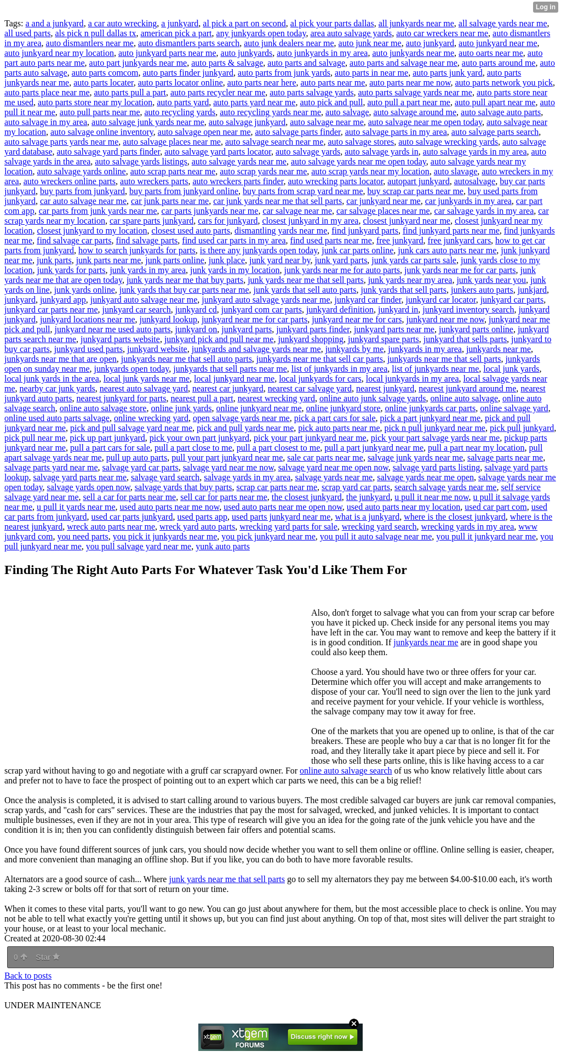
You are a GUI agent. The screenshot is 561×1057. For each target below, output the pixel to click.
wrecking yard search (379, 526)
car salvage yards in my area (484, 210)
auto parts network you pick (504, 82)
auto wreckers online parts (70, 181)
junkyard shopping (311, 339)
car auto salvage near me (83, 201)
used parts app (202, 516)
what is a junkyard (367, 516)
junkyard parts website (120, 339)
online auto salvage (465, 398)
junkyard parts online (476, 329)
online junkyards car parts (430, 408)
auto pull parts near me (100, 112)
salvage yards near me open (425, 477)
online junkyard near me (259, 408)
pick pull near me (35, 437)
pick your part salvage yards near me (435, 437)
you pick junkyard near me (268, 536)
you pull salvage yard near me (138, 546)
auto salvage (347, 112)
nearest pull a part (201, 398)
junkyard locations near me (87, 319)
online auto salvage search (346, 770)
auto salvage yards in (382, 151)
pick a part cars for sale (335, 418)
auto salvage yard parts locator (217, 151)
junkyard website (157, 349)
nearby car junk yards (57, 388)
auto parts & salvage (227, 62)
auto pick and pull (331, 102)
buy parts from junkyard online (183, 191)
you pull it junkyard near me (486, 536)
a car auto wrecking (122, 23)
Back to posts (27, 975)
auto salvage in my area (45, 122)
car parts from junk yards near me (98, 210)
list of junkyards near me (435, 368)
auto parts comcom (105, 72)
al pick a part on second (244, 23)
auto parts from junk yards (284, 72)
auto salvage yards (308, 151)
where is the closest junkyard (455, 516)
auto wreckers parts (154, 181)
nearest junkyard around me (467, 388)
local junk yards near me (147, 378)
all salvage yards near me (503, 23)
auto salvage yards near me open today (358, 161)
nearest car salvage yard (310, 388)
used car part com (495, 507)
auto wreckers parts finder (237, 181)
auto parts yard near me (254, 102)
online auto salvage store (103, 408)
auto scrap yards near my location (370, 171)
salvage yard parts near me (80, 477)
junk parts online (174, 260)
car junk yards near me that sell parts (277, 201)
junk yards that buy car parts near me (184, 289)
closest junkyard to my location (92, 230)
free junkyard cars (459, 240)
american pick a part (175, 33)
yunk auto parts (223, 546)
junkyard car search (136, 309)
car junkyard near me (383, 201)
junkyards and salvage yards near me (256, 349)
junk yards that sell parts (403, 289)
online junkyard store (343, 408)
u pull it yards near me (76, 507)
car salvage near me (297, 210)
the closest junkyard (307, 497)
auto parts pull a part (130, 92)
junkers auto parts (482, 289)
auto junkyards (247, 53)
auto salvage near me (327, 122)
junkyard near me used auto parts (113, 329)
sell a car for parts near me (129, 497)
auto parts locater (103, 82)
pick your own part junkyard (199, 437)
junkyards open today (131, 368)
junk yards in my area (148, 270)
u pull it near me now (431, 497)
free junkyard (399, 240)
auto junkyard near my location (59, 53)
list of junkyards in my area (339, 368)
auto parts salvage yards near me (415, 92)
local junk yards (511, 368)
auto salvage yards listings (141, 161)
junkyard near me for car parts (254, 319)
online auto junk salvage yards (372, 398)
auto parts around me (499, 62)
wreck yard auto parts (197, 526)
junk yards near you (491, 280)
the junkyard (368, 497)
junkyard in (398, 309)
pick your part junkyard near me (310, 437)
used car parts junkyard (132, 516)
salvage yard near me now (228, 467)
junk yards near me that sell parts (306, 280)
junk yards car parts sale (413, 260)
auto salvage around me (415, 112)
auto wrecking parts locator (335, 181)
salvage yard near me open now (333, 467)
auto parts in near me (371, 72)
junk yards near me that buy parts (185, 280)
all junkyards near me (416, 23)
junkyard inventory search (468, 309)
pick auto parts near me (339, 428)
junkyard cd (196, 309)
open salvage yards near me (241, 418)
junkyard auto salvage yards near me (266, 299)
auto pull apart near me (495, 102)
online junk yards (181, 408)
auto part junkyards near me (138, 62)
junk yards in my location (235, 270)
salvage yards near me (334, 477)
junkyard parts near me (394, 329)
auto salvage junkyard (247, 122)
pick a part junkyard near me (430, 418)
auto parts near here (261, 82)
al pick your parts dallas (332, 23)
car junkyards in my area (468, 201)
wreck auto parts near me (111, 526)
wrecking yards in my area (467, 526)
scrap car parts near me (277, 487)
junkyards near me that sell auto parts (186, 358)
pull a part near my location (476, 447)
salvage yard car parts (140, 467)
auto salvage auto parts (501, 112)
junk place (227, 260)
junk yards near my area (410, 280)
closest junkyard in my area (310, 220)
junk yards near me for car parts (460, 270)
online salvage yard (514, 408)
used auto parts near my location (404, 507)
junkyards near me (498, 349)
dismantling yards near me (280, 230)
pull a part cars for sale (110, 447)
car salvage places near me (383, 210)
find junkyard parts (364, 230)
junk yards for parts (71, 270)
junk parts (54, 260)
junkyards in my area (425, 349)
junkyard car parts (512, 299)
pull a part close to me (193, 447)
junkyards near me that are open (60, 358)
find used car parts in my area (233, 240)
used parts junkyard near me (281, 516)
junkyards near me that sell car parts (319, 358)
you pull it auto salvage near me (376, 536)
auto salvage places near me (172, 141)
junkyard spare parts (383, 339)
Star (48, 957)
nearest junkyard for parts (122, 398)
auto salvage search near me (274, 141)
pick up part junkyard (107, 437)
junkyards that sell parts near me (230, 368)
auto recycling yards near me (270, 112)
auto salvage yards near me (239, 161)
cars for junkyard (227, 220)
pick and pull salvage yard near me (131, 428)
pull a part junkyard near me (373, 447)
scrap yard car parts (356, 487)
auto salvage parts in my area (396, 132)
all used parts (27, 33)
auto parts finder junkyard (187, 72)
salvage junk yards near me (415, 457)
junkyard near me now (445, 319)
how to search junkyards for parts (137, 250)
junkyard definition (340, 309)
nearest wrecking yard (276, 398)
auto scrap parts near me (172, 171)
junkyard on (196, 329)
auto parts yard (183, 102)
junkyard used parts (88, 349)
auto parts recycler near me (217, 92)
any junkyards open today (261, 33)
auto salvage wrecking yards (448, 141)
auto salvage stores (361, 141)
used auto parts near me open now (283, 507)
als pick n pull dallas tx (95, 33)
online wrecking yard (151, 418)
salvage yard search (165, 477)
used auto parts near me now (170, 507)
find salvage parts (147, 240)
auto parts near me (333, 82)
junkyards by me (354, 349)
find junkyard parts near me (451, 230)
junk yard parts (340, 260)
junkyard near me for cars (357, 319)
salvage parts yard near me (51, 467)
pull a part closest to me (278, 447)
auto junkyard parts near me (167, 53)
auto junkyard (430, 43)
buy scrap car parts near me (415, 191)
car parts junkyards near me (210, 210)
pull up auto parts (137, 457)
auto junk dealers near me (289, 43)
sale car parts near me (325, 457)
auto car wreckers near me (442, 33)
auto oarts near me (491, 53)
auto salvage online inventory (101, 132)
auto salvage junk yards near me (147, 122)
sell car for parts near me (223, 497)
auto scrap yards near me (263, 171)
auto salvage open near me (204, 132)
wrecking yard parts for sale (288, 526)
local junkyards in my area (412, 378)
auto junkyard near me (498, 43)
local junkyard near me (234, 378)
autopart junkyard (418, 181)
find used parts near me (331, 240)
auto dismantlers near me (90, 43)
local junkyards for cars (320, 378)
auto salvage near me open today (425, 122)
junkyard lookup (168, 319)
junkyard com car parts (261, 309)
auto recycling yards (179, 112)
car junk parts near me (170, 201)
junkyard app (63, 299)
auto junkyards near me (413, 53)
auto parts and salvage (306, 62)
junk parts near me (108, 260)
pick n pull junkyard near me (435, 428)
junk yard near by (279, 260)
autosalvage (475, 181)
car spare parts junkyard (151, 220)
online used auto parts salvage (57, 418)
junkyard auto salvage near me (143, 299)
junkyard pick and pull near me (219, 339)
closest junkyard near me (406, 220)
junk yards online (84, 289)
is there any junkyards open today (258, 250)
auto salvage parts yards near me (61, 141)
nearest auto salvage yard (144, 388)
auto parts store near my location (95, 102)
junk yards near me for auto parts (342, 270)
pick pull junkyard (522, 428)
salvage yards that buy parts (183, 487)
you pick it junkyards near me (165, 536)
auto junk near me (370, 43)
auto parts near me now (409, 82)
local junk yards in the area (51, 378)
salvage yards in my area (247, 477)
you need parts (82, 536)
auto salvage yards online (81, 171)
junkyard (20, 299)
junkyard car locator (440, 299)
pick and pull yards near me (245, 428)
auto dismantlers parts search (188, 43)
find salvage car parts (74, 240)
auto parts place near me (46, 92)
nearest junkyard (385, 388)
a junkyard (179, 23)
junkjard (532, 289)
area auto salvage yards (351, 33)
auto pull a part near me (408, 102)
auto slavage (456, 171)
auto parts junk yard (448, 72)
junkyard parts (246, 329)
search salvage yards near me (445, 487)
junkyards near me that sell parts (444, 358)
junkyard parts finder (313, 329)
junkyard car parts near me (51, 309)
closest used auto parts (190, 230)
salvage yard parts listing (436, 467)
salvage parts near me (505, 457)
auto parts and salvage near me (403, 62)
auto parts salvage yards (311, 92)
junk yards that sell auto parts (305, 289)
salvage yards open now (88, 487)
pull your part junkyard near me (227, 457)
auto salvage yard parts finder (109, 151)
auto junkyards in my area (322, 53)
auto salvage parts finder (297, 132)
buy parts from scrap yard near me (303, 191)
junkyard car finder (367, 299)
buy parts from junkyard (82, 191)
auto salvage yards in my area (475, 151)
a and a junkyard (54, 23)
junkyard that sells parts (465, 339)
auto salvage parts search (495, 132)
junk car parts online (357, 250)
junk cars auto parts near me (447, 250)
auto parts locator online (180, 82)
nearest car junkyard (228, 388)
